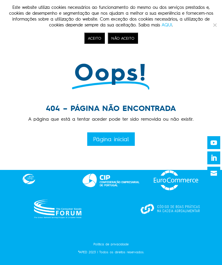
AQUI (167, 25)
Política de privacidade (111, 244)
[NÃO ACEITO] (215, 25)
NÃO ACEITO (122, 38)
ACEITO (94, 38)
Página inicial (111, 139)
